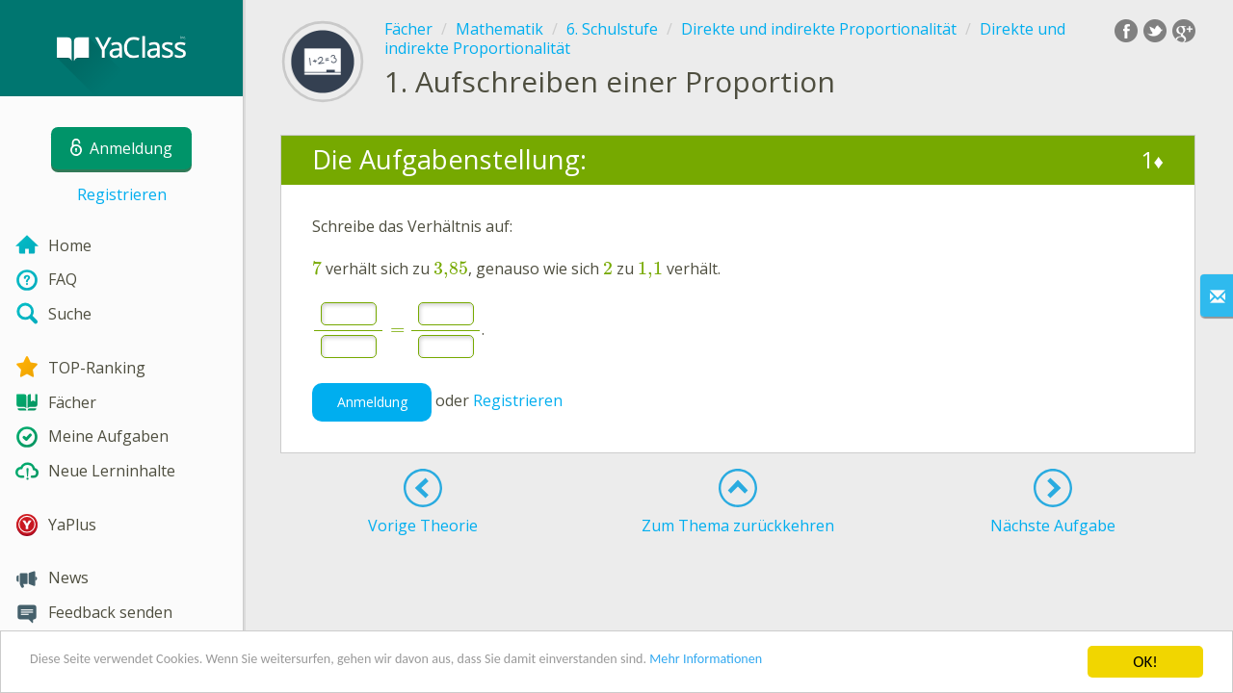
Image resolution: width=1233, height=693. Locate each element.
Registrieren (122, 194)
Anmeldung (372, 402)
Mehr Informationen (844, 664)
